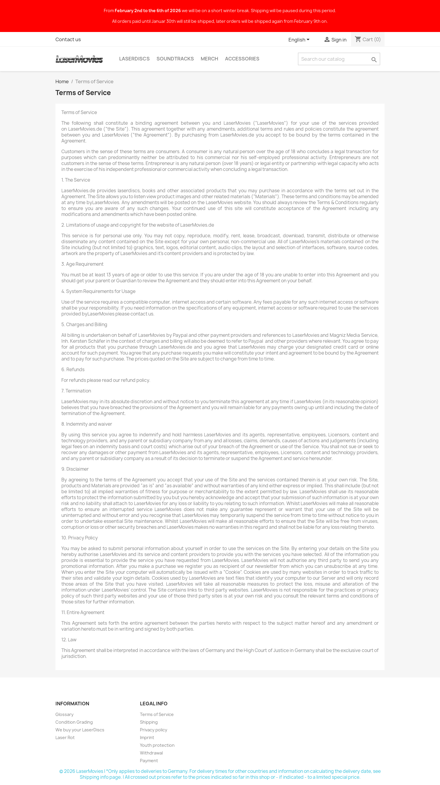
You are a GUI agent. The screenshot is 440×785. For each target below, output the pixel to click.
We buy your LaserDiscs (79, 730)
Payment (149, 760)
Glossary (64, 714)
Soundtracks (175, 58)
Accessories (242, 58)
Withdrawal (151, 753)
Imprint (147, 737)
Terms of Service (157, 714)
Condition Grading (74, 722)
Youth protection (157, 745)
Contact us (68, 39)
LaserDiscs (134, 58)
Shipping (149, 722)
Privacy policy (153, 730)
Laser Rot (65, 737)
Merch (209, 58)
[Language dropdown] (300, 40)
